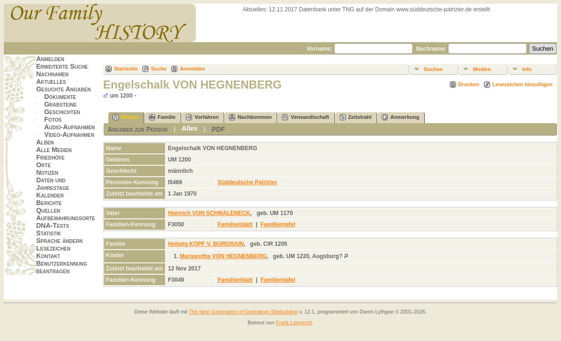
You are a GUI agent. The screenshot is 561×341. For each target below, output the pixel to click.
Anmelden (50, 59)
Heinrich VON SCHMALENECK (209, 213)
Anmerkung (400, 117)
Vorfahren (202, 117)
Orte (43, 165)
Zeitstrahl (356, 117)
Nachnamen (52, 74)
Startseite (126, 69)
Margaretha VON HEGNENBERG (223, 256)
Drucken (468, 84)
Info (527, 69)
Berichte (48, 202)
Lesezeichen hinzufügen (522, 84)
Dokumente (60, 96)
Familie (162, 117)
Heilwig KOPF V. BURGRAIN (206, 244)
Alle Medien (53, 149)
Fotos (52, 119)
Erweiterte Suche (62, 66)
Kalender (49, 195)
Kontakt (48, 256)
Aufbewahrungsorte (65, 218)
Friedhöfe (50, 157)
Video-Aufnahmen (69, 134)
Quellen (48, 210)
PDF (218, 129)
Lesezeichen (53, 248)
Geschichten (62, 112)
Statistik (48, 233)
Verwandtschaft (305, 117)
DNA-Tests (52, 225)
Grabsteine (60, 104)
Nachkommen (250, 117)
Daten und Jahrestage (52, 183)
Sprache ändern (59, 240)
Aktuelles (51, 81)
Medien (482, 69)
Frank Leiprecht (294, 322)
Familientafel (278, 224)
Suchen (433, 69)
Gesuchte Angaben (63, 89)
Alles (189, 128)
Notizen (47, 172)
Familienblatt (235, 224)
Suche (159, 69)
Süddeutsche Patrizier (247, 182)
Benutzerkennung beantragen (61, 267)
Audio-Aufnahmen (69, 127)
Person (126, 117)
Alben (44, 142)
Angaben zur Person (137, 129)
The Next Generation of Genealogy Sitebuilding (243, 311)
